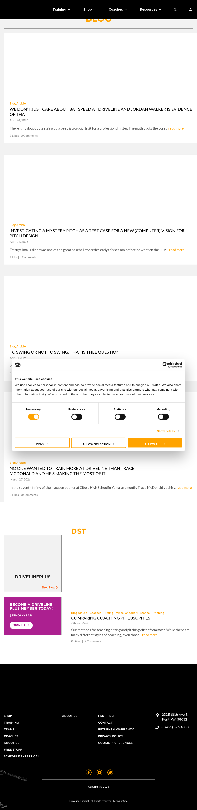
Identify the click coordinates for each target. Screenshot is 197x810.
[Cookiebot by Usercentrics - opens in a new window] (165, 365)
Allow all (152, 444)
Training (62, 9)
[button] (175, 10)
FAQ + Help (106, 715)
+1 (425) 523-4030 (175, 727)
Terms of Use (120, 800)
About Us (11, 742)
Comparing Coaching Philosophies (110, 617)
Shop (89, 9)
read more (176, 128)
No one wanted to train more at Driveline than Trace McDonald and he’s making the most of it (72, 471)
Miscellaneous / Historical (133, 612)
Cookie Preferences (115, 742)
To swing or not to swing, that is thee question (64, 352)
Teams (9, 729)
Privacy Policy (110, 736)
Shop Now (50, 587)
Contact (105, 722)
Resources (151, 9)
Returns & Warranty (116, 729)
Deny (40, 444)
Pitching (158, 612)
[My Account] (190, 9)
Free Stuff (13, 749)
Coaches (118, 9)
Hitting (108, 612)
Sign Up (19, 625)
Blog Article (18, 103)
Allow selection (96, 444)
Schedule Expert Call (22, 756)
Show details (166, 430)
